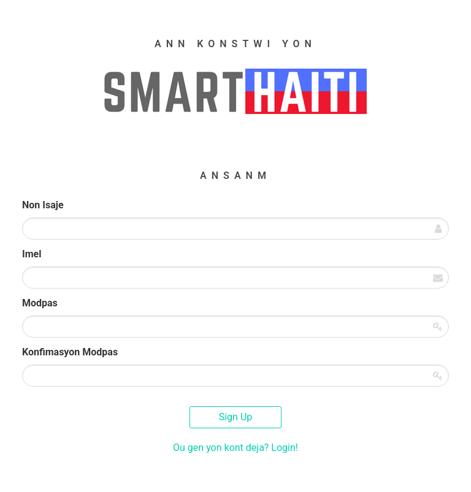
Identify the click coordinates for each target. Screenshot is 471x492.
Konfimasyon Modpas (70, 352)
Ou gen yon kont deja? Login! (235, 447)
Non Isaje (43, 205)
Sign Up (236, 417)
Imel (31, 254)
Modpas (40, 303)
